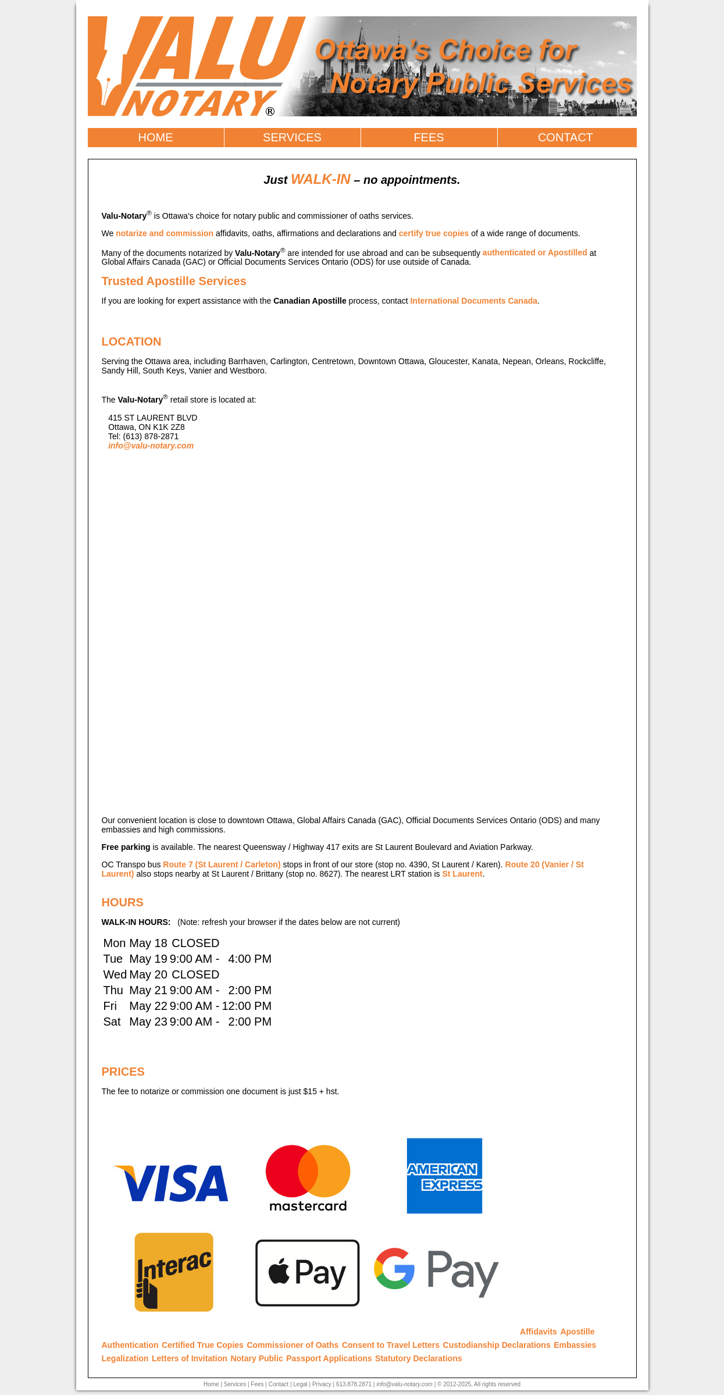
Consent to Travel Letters (391, 1345)
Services (235, 1384)
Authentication (130, 1345)
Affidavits (538, 1331)
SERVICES (292, 137)
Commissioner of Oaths (292, 1345)
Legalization (125, 1358)
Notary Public (256, 1358)
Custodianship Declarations (497, 1345)
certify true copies (434, 233)
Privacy (321, 1384)
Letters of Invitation (189, 1358)
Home (211, 1384)
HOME (155, 137)
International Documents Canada (473, 300)
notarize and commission (164, 233)
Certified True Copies (203, 1345)
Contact (278, 1384)
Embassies (575, 1345)
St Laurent (462, 873)
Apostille (577, 1331)
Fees (257, 1384)
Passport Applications (329, 1358)
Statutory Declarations (418, 1358)
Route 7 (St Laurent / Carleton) (221, 864)
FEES (428, 137)
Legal (300, 1384)
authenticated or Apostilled (535, 252)
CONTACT (565, 137)
